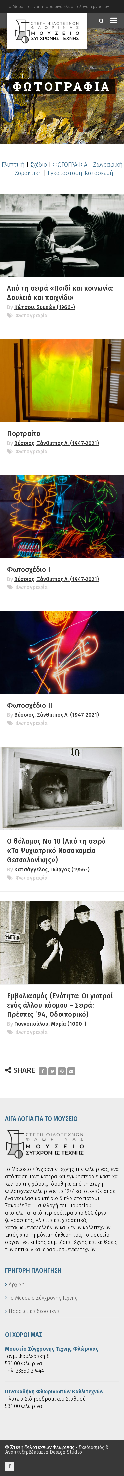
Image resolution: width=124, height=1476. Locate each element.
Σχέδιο (38, 164)
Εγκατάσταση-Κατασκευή (80, 173)
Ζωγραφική (108, 164)
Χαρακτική (28, 173)
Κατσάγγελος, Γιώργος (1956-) (52, 869)
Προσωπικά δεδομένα (34, 1311)
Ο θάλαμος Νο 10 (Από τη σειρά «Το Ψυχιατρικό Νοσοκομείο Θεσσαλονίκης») (56, 850)
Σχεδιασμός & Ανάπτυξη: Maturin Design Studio (56, 1449)
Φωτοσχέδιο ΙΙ (29, 705)
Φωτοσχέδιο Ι (28, 569)
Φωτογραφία (31, 315)
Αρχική (17, 1284)
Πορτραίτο (24, 433)
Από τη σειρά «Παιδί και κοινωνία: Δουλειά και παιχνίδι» (60, 293)
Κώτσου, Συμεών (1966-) (44, 307)
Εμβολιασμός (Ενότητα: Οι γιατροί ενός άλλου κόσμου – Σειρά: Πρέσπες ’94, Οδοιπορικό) (60, 1005)
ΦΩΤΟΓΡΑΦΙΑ (70, 164)
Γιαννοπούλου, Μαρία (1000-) (50, 1024)
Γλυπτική (13, 164)
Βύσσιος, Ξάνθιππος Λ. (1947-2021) (56, 443)
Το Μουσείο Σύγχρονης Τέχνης (43, 1298)
